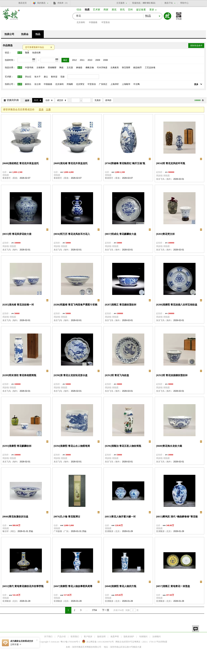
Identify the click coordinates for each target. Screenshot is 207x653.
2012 (74, 60)
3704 (94, 610)
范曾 (62, 76)
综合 (79, 9)
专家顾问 (143, 636)
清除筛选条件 (196, 45)
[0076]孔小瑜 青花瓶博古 (67, 516)
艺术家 (96, 9)
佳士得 (37, 84)
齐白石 (28, 76)
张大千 (37, 76)
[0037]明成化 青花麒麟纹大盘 (120, 234)
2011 (82, 60)
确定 (65, 60)
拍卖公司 (9, 34)
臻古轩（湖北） (9, 531)
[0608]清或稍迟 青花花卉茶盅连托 (20, 163)
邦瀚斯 (70, 84)
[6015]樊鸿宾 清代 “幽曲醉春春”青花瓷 (177, 516)
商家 (106, 9)
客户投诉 (88, 636)
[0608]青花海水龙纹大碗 (169, 446)
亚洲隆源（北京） (113, 531)
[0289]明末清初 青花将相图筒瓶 (19, 375)
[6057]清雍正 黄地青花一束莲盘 (173, 586)
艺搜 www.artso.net (11, 16)
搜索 (167, 16)
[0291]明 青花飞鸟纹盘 (117, 375)
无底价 (97, 100)
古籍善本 (40, 67)
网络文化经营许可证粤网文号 (137, 642)
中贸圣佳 (105, 22)
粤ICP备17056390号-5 (70, 642)
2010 (90, 60)
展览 (114, 9)
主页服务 (120, 3)
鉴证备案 (141, 9)
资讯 (122, 9)
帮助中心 (184, 3)
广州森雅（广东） (62, 531)
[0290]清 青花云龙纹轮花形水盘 (71, 375)
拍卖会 (24, 34)
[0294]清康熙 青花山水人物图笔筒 (72, 446)
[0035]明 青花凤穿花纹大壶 (16, 234)
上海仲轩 (114, 84)
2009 (97, 60)
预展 (27, 52)
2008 (105, 60)
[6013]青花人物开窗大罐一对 (120, 516)
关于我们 (48, 636)
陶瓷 (61, 67)
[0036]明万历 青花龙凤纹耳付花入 (72, 234)
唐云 (46, 76)
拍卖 (87, 9)
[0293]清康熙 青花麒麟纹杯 (16, 446)
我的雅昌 (41, 3)
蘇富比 (28, 84)
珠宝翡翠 (126, 67)
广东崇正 (103, 84)
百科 (130, 9)
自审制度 (163, 642)
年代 (36, 100)
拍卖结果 (36, 52)
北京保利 (81, 22)
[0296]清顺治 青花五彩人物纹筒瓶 (123, 446)
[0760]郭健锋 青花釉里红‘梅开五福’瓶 (125, 163)
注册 (48, 109)
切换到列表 (13, 100)
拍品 (37, 34)
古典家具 (114, 67)
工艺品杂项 (150, 67)
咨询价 (108, 100)
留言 (195, 628)
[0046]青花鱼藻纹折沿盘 (15, 516)
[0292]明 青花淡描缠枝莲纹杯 (172, 375)
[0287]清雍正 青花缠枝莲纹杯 (120, 304)
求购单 (63, 3)
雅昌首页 (22, 3)
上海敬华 (126, 84)
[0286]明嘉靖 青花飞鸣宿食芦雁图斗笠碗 (75, 304)
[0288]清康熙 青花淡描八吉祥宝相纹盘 (176, 304)
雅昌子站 (168, 3)
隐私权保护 (129, 636)
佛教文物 (89, 67)
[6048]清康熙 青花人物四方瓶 (120, 586)
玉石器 (70, 67)
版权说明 (101, 636)
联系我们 (75, 636)
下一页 (105, 610)
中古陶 (136, 84)
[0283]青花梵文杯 (165, 234)
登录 (41, 109)
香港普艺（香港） (10, 178)
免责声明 (114, 636)
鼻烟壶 (79, 67)
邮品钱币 (137, 67)
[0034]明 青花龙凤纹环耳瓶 (170, 163)
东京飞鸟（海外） (164, 179)
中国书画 (29, 67)
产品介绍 (61, 636)
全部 (20, 52)
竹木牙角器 (102, 67)
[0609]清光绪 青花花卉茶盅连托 (71, 163)
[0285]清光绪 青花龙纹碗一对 (18, 304)
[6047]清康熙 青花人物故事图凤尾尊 (73, 586)
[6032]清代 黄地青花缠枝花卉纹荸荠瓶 (23, 586)
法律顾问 (156, 636)
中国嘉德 (93, 22)
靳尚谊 (54, 76)
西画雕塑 (52, 67)
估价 (47, 100)
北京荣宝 (80, 84)
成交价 (60, 100)
